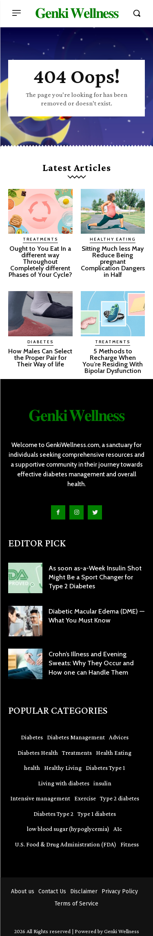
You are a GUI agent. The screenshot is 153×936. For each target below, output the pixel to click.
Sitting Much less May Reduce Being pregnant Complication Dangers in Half (113, 261)
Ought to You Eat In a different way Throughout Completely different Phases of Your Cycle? (40, 261)
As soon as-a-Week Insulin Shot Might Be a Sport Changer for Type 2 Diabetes (95, 577)
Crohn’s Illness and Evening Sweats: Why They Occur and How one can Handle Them (91, 663)
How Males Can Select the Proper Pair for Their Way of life (40, 357)
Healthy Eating (112, 239)
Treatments (40, 239)
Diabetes (40, 341)
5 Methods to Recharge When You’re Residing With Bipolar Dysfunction (112, 361)
